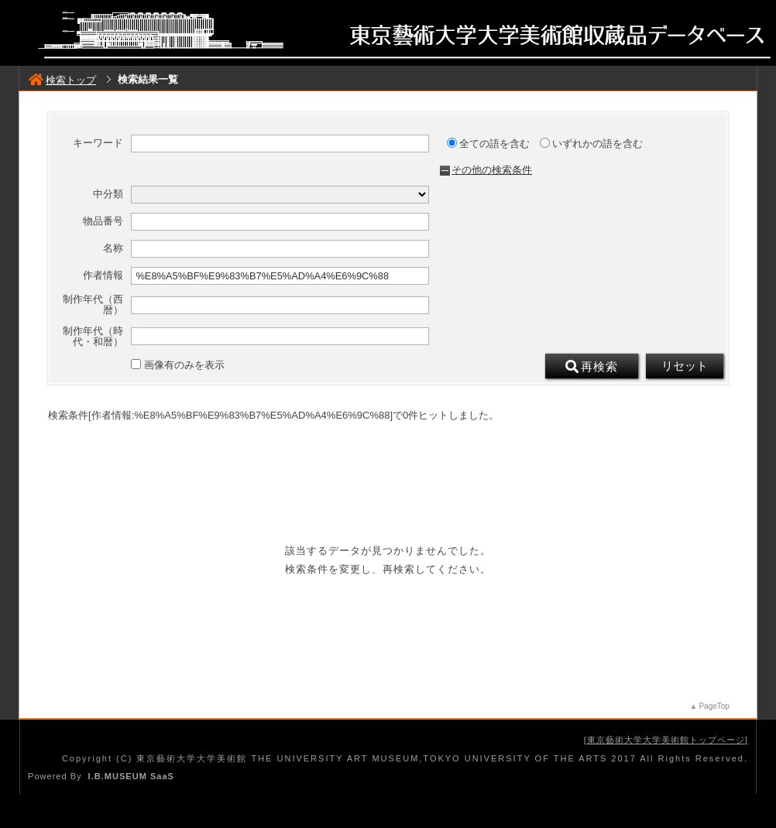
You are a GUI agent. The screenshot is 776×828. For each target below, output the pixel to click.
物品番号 (103, 221)
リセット (684, 366)
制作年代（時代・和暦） (93, 336)
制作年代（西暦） (93, 305)
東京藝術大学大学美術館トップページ (666, 739)
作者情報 (103, 275)
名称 (113, 248)
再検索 (591, 367)
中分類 (108, 194)
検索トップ (62, 80)
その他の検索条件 (492, 170)
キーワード (98, 143)
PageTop (714, 706)
